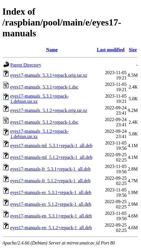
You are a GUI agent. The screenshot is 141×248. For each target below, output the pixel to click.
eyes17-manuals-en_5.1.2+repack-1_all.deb (51, 227)
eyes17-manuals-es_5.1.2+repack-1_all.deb (50, 204)
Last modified (111, 49)
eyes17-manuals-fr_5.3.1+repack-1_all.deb (50, 169)
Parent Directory (25, 64)
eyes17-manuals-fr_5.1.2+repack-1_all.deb (50, 180)
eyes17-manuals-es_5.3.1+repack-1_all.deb (50, 192)
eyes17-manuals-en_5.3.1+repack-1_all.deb (51, 215)
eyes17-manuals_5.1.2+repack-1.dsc (44, 122)
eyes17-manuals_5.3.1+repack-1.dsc (44, 86)
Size (133, 49)
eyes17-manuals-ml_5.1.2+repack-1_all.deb (51, 157)
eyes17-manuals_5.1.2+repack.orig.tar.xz (48, 110)
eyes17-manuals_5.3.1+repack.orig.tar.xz (48, 75)
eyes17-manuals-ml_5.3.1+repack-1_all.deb (51, 145)
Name (52, 49)
